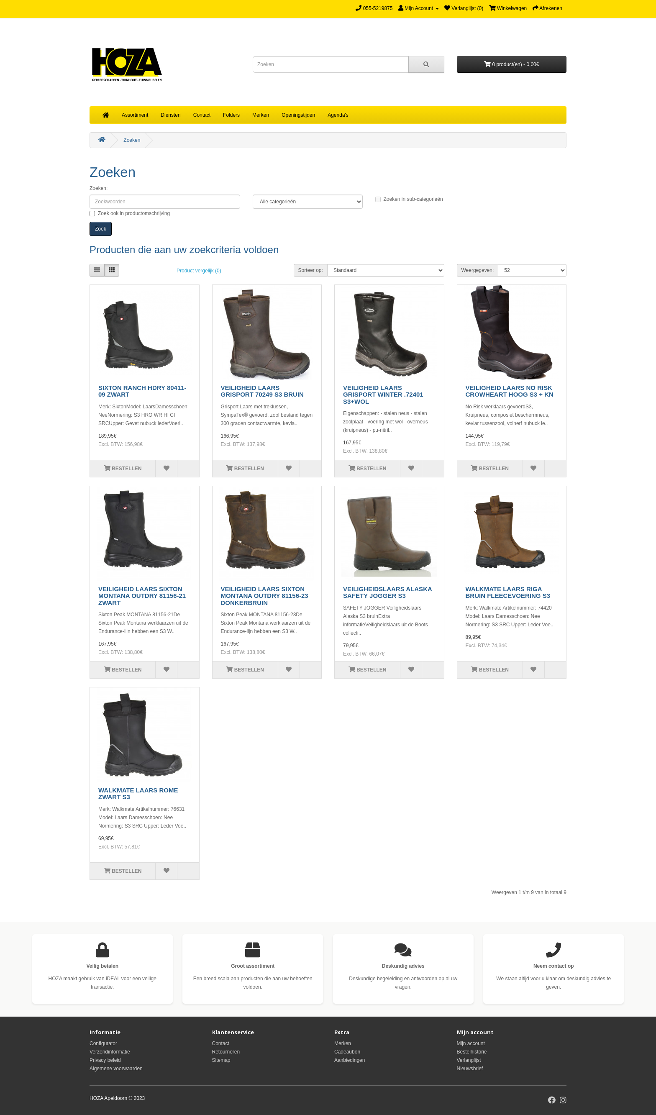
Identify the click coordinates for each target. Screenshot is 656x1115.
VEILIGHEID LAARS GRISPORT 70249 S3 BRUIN (262, 391)
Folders (231, 115)
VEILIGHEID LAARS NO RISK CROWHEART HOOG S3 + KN (510, 391)
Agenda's (338, 115)
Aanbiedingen (349, 1060)
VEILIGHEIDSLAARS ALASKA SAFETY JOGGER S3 (387, 592)
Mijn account (471, 1043)
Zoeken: (99, 188)
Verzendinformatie (110, 1052)
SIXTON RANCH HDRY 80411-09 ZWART (142, 391)
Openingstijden (298, 115)
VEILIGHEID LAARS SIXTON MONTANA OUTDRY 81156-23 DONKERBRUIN (264, 595)
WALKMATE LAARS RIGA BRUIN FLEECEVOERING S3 (508, 592)
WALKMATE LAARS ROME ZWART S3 (138, 794)
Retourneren (226, 1052)
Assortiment (135, 115)
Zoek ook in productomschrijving (130, 213)
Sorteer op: (310, 270)
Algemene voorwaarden (116, 1068)
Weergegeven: (477, 270)
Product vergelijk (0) (199, 271)
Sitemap (221, 1060)
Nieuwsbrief (470, 1068)
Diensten (170, 115)
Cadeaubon (347, 1052)
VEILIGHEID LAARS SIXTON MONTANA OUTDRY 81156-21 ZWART (142, 595)
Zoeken (131, 140)
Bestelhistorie (472, 1052)
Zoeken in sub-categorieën (409, 199)
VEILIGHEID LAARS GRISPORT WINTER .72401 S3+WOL (383, 394)
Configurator (103, 1043)
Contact (201, 115)
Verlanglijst (469, 1060)
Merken (260, 115)
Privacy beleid (105, 1060)
